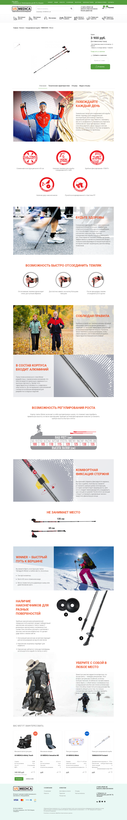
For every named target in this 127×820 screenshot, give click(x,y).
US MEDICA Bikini (72, 755)
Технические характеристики (59, 86)
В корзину (100, 66)
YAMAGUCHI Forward (100, 755)
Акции (56, 2)
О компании (69, 2)
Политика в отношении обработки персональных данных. (58, 813)
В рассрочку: (21, 774)
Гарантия (62, 793)
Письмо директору (86, 10)
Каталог (50, 2)
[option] (17, 46)
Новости (62, 2)
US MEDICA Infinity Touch (24, 755)
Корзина (109, 7)
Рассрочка (78, 2)
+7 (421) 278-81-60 (87, 7)
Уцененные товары (88, 2)
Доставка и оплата (100, 2)
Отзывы (75, 86)
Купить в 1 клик (99, 60)
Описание (42, 86)
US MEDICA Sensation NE (49, 755)
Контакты (111, 2)
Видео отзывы (84, 86)
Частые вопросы (80, 793)
